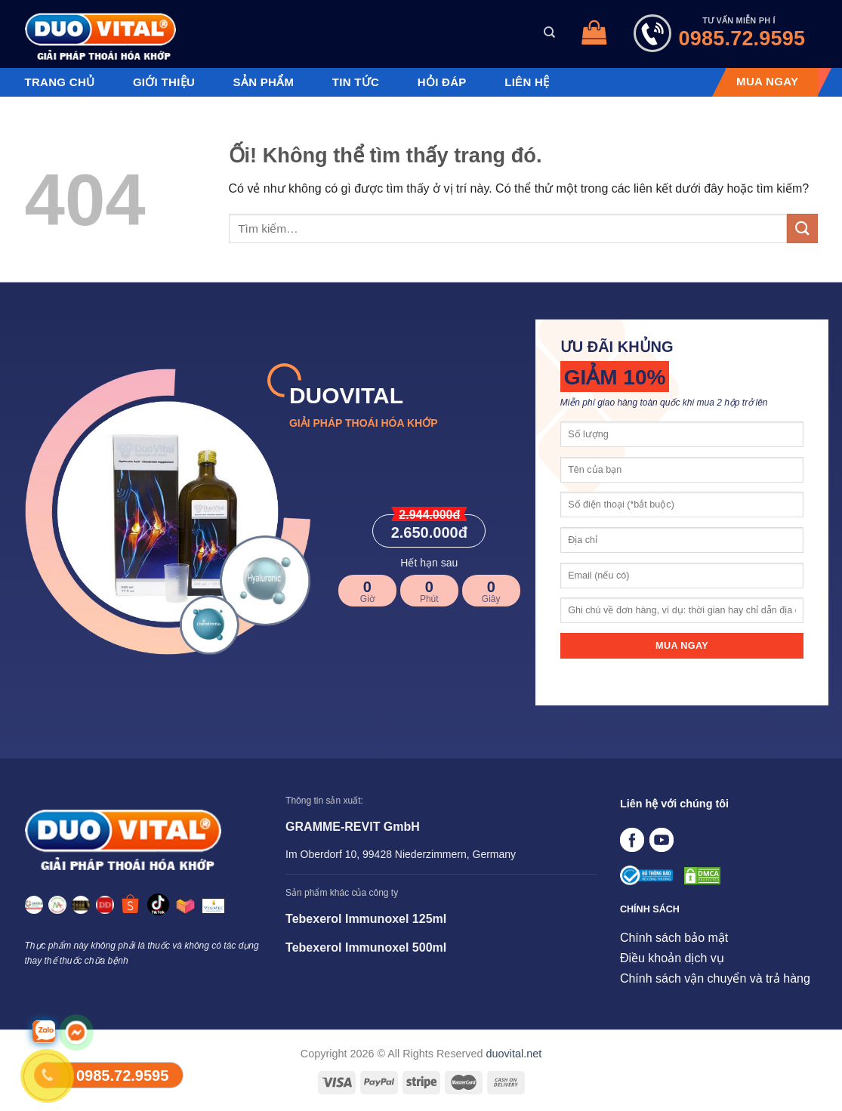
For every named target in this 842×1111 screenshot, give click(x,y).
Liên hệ (526, 82)
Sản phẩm (264, 82)
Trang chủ (60, 82)
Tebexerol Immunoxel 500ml (365, 947)
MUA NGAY (767, 82)
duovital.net (514, 1054)
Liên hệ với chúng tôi (674, 804)
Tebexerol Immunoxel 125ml (365, 918)
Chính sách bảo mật (674, 937)
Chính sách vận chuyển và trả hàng (715, 978)
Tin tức (355, 82)
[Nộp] (802, 228)
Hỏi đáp (442, 82)
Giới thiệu (164, 82)
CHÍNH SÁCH (650, 909)
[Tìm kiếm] (549, 32)
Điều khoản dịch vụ (672, 958)
